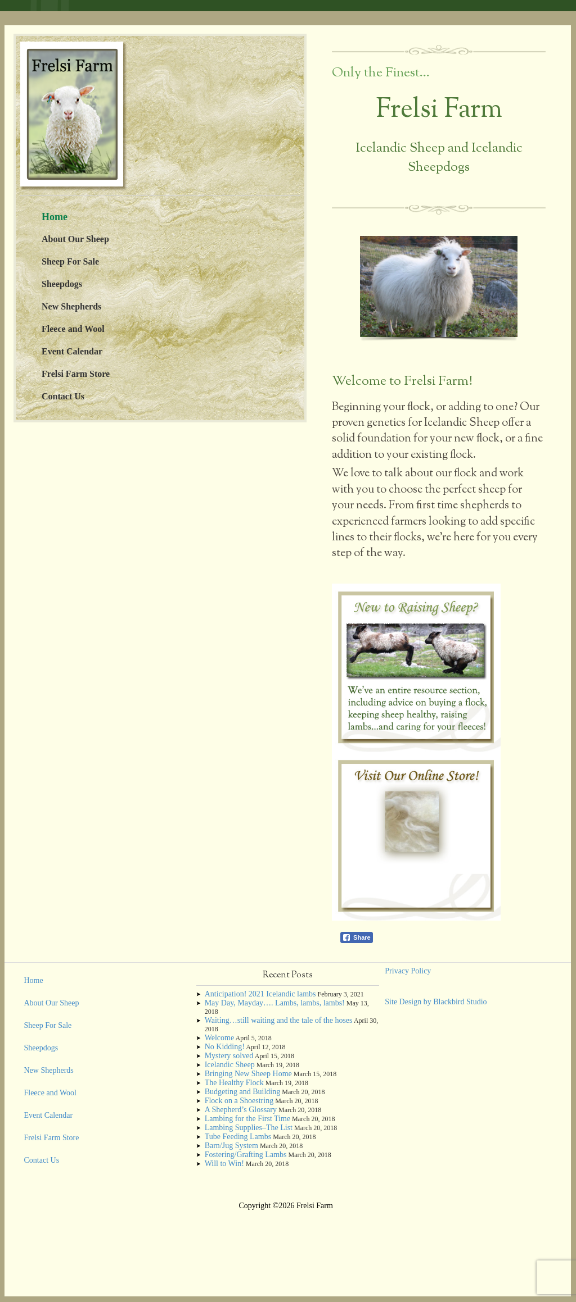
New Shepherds (71, 306)
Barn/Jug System (231, 1145)
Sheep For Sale (70, 261)
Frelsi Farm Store (76, 374)
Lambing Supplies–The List (248, 1127)
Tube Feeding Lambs (238, 1136)
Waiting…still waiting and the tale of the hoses (279, 1020)
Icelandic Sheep (230, 1064)
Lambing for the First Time (247, 1118)
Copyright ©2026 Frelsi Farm (285, 1205)
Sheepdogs (62, 284)
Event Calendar (72, 351)
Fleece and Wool (73, 329)
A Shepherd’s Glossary (241, 1109)
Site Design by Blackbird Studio (436, 1002)
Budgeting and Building (243, 1091)
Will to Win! (224, 1163)
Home (55, 216)
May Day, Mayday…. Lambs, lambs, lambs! (275, 1003)
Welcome (220, 1038)
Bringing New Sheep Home (248, 1073)
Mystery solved (229, 1055)
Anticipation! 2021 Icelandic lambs (260, 994)
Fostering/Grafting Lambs (246, 1154)
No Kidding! (225, 1046)
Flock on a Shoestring (239, 1100)
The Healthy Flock (234, 1082)
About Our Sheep (75, 239)
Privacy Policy (408, 971)
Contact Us (63, 396)
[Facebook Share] (356, 937)
